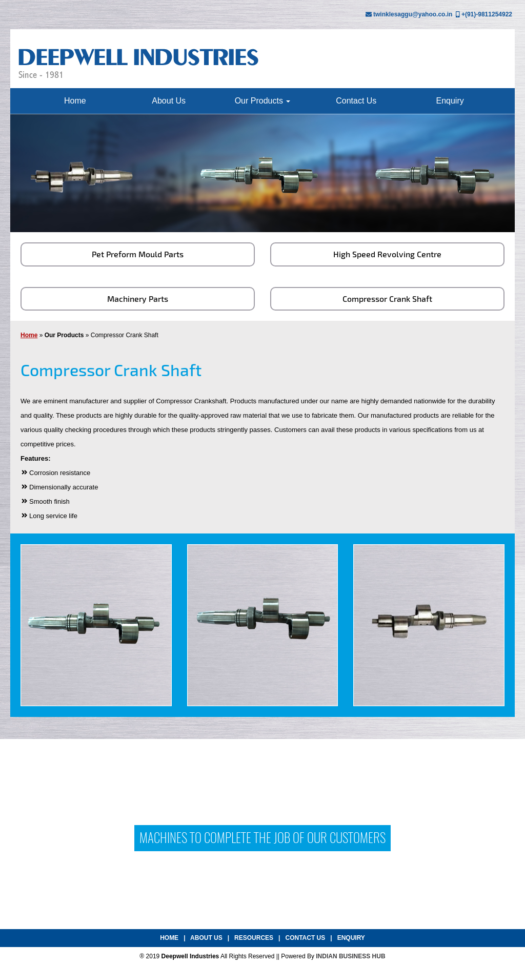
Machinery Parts (137, 298)
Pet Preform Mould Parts (138, 254)
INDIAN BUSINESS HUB (350, 956)
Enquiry (449, 100)
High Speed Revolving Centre (387, 254)
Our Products (263, 100)
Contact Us (356, 100)
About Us (169, 100)
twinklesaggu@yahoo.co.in (412, 14)
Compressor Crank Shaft (387, 298)
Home (75, 100)
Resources (253, 937)
